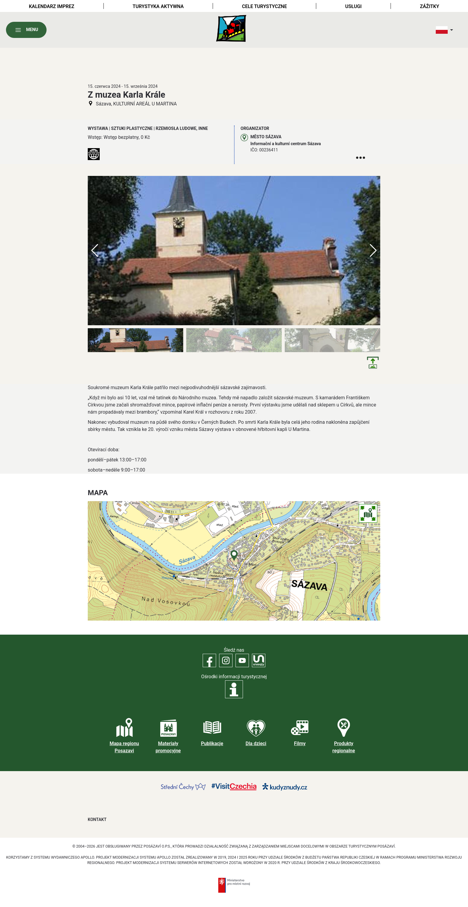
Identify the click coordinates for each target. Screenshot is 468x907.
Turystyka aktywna (158, 6)
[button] (373, 250)
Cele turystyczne (264, 6)
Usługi (353, 6)
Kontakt (97, 819)
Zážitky (429, 6)
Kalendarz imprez (51, 6)
